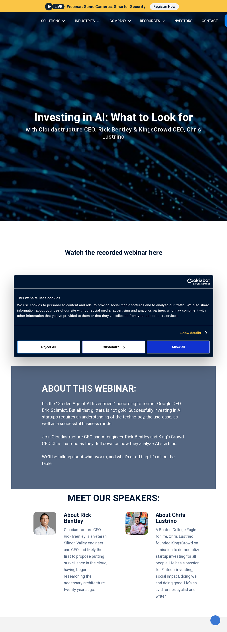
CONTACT (210, 21)
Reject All (48, 347)
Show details (190, 333)
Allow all (178, 347)
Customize (114, 347)
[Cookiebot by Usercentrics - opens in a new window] (190, 282)
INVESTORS (183, 21)
